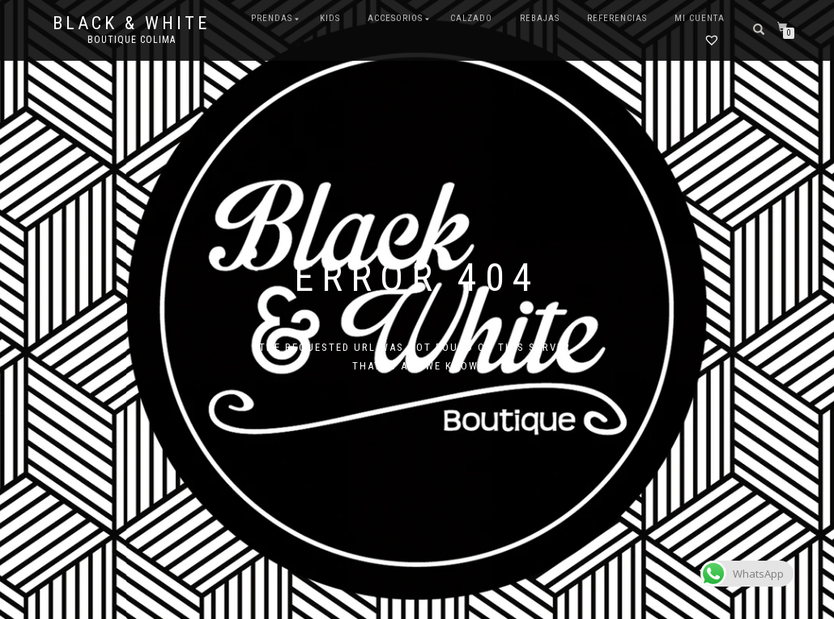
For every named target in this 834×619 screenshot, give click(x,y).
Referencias (617, 18)
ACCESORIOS (395, 18)
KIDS (330, 18)
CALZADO (471, 18)
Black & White (131, 23)
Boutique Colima (131, 39)
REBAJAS (540, 18)
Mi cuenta (699, 18)
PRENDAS (271, 18)
